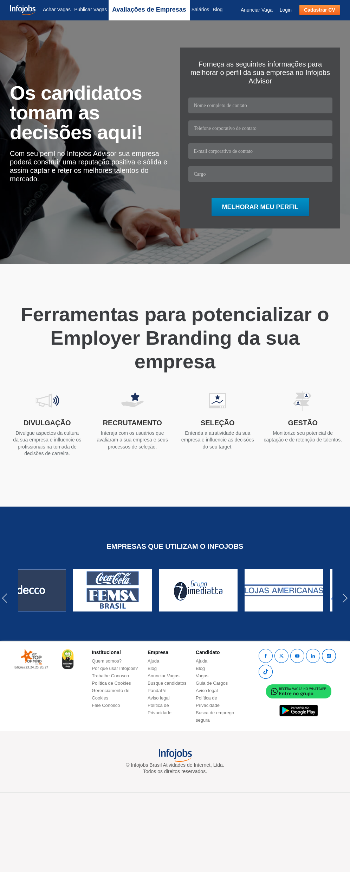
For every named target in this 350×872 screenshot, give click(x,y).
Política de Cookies (111, 683)
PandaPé (157, 690)
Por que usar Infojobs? (115, 668)
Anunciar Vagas (164, 675)
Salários (200, 9)
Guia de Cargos (212, 683)
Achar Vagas (57, 9)
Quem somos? (107, 661)
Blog (217, 9)
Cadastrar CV (319, 10)
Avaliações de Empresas (149, 9)
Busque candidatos (167, 683)
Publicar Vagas (90, 9)
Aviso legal (159, 698)
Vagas (202, 675)
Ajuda (153, 661)
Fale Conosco (106, 705)
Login (286, 10)
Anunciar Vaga (257, 10)
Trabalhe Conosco (110, 675)
